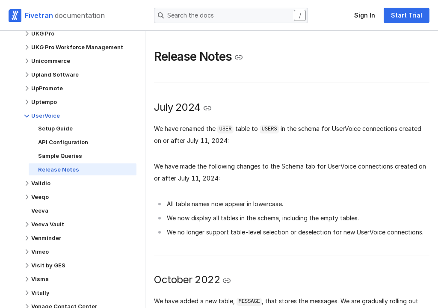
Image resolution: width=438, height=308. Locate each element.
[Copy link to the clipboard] (239, 57)
